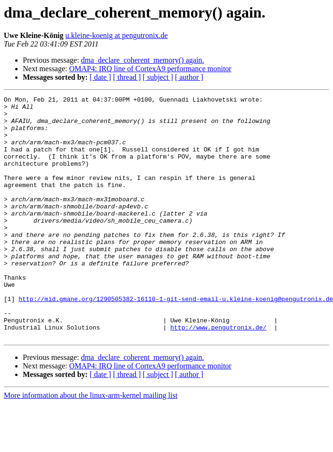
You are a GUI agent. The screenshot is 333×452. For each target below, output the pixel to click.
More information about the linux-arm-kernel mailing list (90, 444)
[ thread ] (127, 77)
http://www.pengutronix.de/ (218, 374)
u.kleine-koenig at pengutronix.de (116, 35)
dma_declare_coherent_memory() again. (142, 60)
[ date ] (100, 77)
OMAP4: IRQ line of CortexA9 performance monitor (150, 69)
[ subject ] (158, 77)
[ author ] (189, 77)
